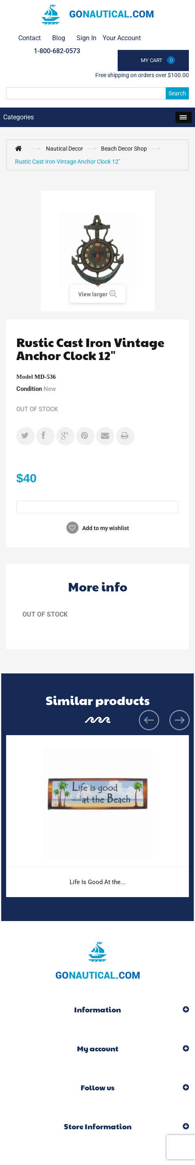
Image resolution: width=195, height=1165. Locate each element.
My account (97, 1048)
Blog (58, 38)
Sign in (86, 38)
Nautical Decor (64, 148)
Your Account (122, 38)
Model (24, 376)
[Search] (97, 93)
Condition (29, 389)
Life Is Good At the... (97, 882)
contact (29, 38)
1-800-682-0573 (57, 51)
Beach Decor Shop (124, 148)
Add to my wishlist (105, 528)
